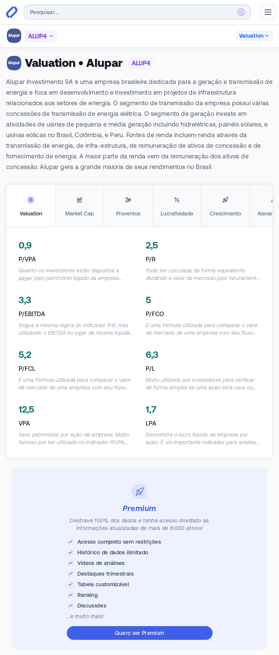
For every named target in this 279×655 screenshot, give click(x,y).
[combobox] (137, 12)
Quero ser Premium (139, 633)
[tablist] (139, 206)
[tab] (30, 206)
